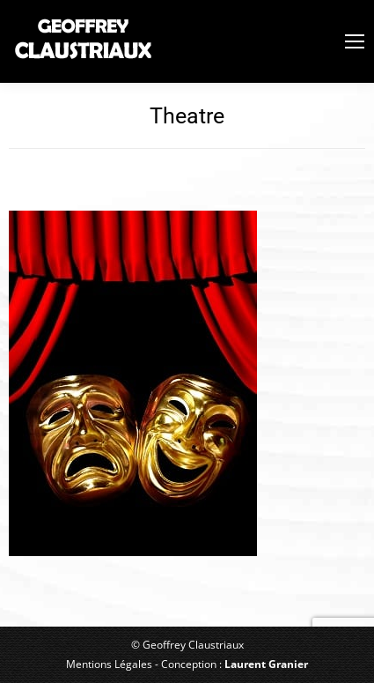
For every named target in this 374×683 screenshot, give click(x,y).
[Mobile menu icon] (354, 41)
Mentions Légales (109, 664)
